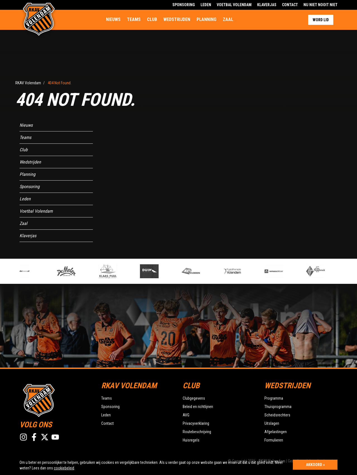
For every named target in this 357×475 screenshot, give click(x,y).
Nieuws (113, 19)
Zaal (228, 19)
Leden (206, 5)
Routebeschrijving (197, 432)
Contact (290, 5)
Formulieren (273, 440)
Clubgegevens (194, 398)
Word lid (321, 20)
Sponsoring (183, 5)
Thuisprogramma (277, 406)
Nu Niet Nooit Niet (320, 5)
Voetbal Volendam (234, 5)
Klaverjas (266, 5)
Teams (134, 19)
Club (152, 19)
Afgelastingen (275, 432)
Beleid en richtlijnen (198, 406)
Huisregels (191, 440)
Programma (273, 398)
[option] (119, 271)
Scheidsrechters (277, 415)
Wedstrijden (176, 19)
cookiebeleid (64, 468)
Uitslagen (271, 423)
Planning (206, 19)
